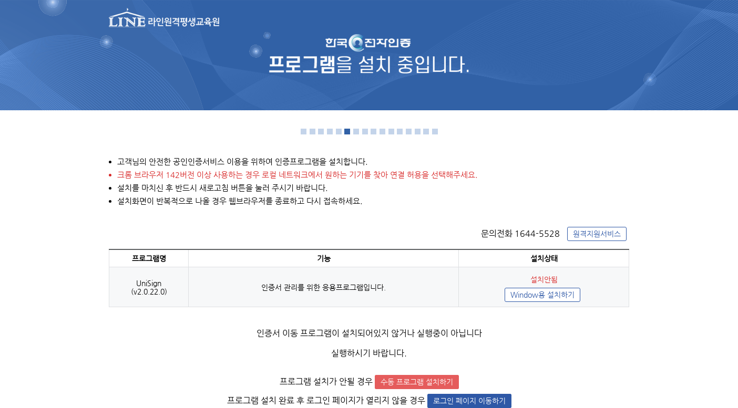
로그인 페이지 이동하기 (469, 401)
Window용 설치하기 (542, 295)
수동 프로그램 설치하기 (417, 382)
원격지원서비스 (597, 234)
